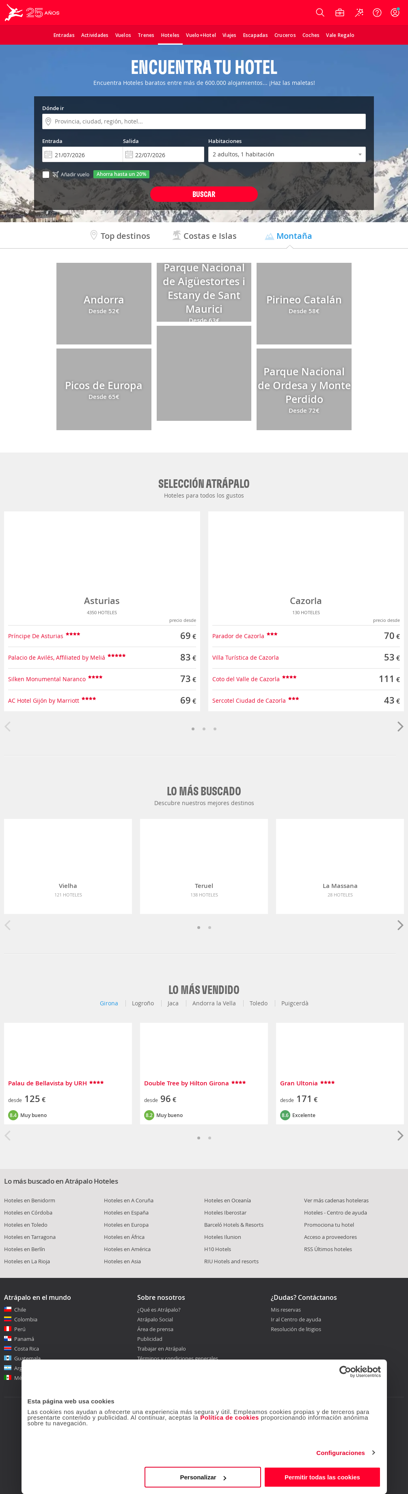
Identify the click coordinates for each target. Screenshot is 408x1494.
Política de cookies (229, 1417)
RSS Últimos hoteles (328, 1249)
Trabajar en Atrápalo (161, 1348)
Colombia (25, 1319)
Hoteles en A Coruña (128, 1200)
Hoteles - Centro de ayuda (335, 1212)
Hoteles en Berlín (24, 1249)
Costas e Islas (204, 235)
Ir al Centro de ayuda (296, 1319)
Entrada (52, 141)
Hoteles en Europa (126, 1224)
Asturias (102, 601)
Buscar (203, 194)
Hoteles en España (126, 1212)
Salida (131, 141)
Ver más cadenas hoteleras (336, 1200)
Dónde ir (53, 108)
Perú (20, 1329)
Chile (20, 1309)
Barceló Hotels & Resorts (233, 1224)
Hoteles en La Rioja (27, 1261)
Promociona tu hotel (329, 1224)
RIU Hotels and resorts (231, 1261)
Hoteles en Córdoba (28, 1212)
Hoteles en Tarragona (30, 1237)
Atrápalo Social (155, 1319)
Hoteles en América (127, 1249)
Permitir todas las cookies (322, 1477)
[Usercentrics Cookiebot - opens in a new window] (345, 1372)
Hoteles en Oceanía (227, 1200)
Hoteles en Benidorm (29, 1200)
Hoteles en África (124, 1237)
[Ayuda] (377, 12)
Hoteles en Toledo (25, 1224)
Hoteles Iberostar (225, 1212)
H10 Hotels (217, 1249)
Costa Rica (26, 1348)
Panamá (24, 1338)
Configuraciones (340, 1452)
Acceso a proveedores (330, 1237)
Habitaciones (225, 141)
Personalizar (203, 1477)
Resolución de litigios (296, 1329)
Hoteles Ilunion (222, 1237)
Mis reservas (286, 1310)
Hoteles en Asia (122, 1261)
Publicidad (149, 1338)
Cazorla (306, 601)
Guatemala (27, 1358)
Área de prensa (155, 1329)
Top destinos (119, 235)
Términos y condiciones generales (177, 1358)
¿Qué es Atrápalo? (159, 1309)
